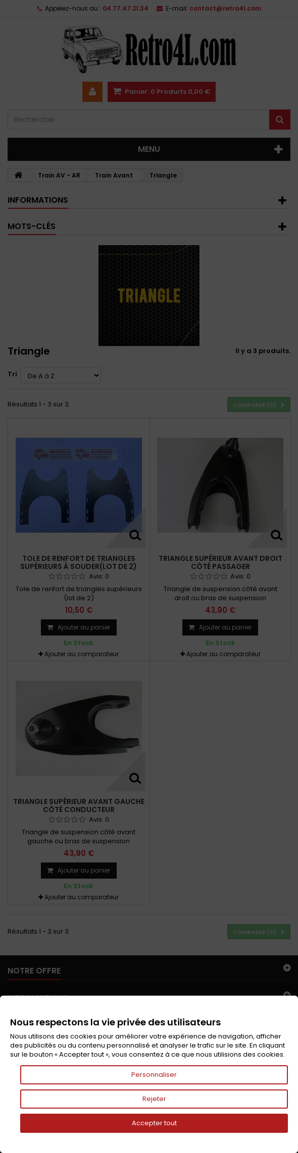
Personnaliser (154, 1074)
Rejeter (154, 1099)
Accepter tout (154, 1123)
